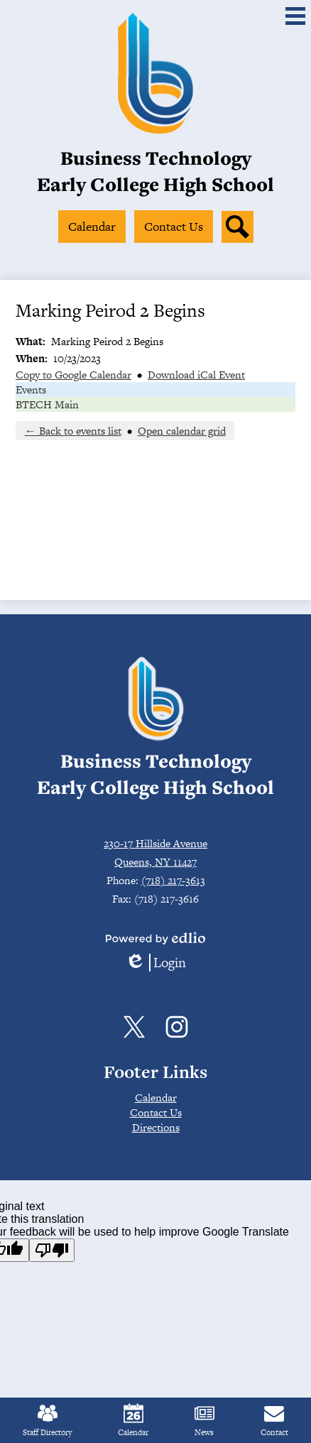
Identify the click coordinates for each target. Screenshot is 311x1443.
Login (155, 962)
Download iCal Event (196, 374)
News (204, 1420)
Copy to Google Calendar (73, 374)
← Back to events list (73, 430)
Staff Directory (47, 1420)
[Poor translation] (52, 1250)
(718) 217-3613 (173, 880)
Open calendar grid (182, 430)
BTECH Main (47, 404)
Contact (274, 1420)
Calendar (133, 1420)
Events (31, 389)
